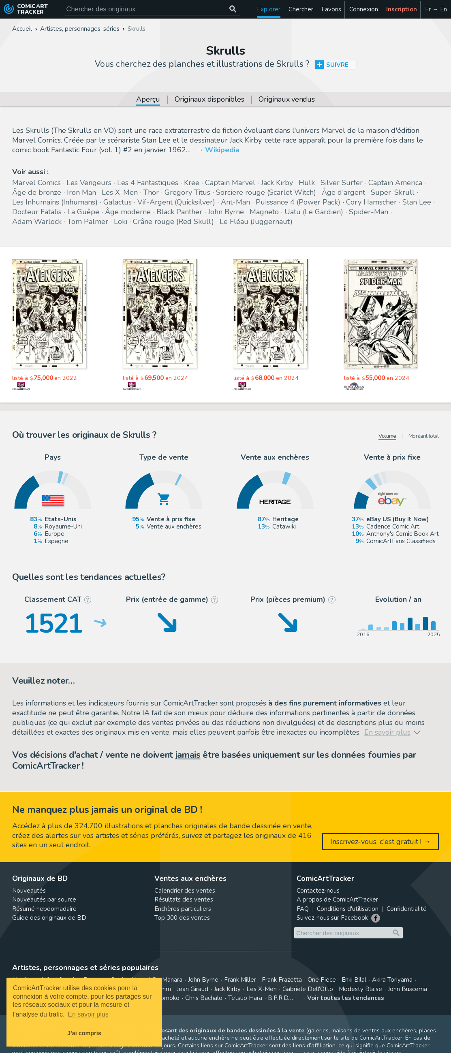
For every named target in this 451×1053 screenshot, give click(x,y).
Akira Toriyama (392, 980)
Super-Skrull (393, 192)
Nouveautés (29, 891)
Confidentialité (407, 909)
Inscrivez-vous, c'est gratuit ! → (380, 841)
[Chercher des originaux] (233, 9)
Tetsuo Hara (245, 998)
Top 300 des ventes (182, 918)
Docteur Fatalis (37, 212)
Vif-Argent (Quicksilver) (176, 202)
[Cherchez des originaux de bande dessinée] (152, 9)
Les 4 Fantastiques (147, 183)
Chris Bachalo (203, 998)
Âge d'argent (343, 192)
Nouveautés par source (44, 899)
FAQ (303, 909)
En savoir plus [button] (88, 1014)
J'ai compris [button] (84, 1033)
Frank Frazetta (282, 980)
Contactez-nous (318, 891)
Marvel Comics (36, 183)
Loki (120, 221)
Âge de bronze (36, 192)
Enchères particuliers (182, 909)
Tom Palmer (87, 221)
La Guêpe (83, 212)
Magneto (264, 212)
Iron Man (81, 192)
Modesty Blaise (360, 989)
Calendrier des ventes (184, 891)
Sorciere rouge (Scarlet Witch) (266, 192)
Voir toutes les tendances (345, 998)
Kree (191, 183)
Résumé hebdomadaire (44, 909)
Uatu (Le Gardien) (313, 212)
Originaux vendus (286, 100)
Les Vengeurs (88, 183)
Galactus (117, 202)
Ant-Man (235, 202)
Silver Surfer (342, 183)
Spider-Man (368, 212)
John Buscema (407, 989)
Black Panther (179, 212)
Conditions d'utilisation (347, 909)
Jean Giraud (192, 989)
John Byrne (226, 212)
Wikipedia (222, 150)
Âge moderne (128, 212)
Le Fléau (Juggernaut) (256, 221)
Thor (151, 192)
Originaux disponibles (209, 100)
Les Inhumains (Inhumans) (55, 202)
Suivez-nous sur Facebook (332, 918)
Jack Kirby (277, 183)
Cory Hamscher (371, 202)
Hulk (307, 183)
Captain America (395, 183)
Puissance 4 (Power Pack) (298, 202)
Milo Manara (165, 980)
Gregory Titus (187, 192)
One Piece (322, 980)
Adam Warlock (37, 221)
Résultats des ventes (183, 899)
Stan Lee (416, 202)
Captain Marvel (230, 183)
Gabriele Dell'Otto (307, 989)
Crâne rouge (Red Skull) (173, 221)
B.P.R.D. (278, 998)
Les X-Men (120, 192)
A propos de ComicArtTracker (337, 899)
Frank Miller (240, 980)
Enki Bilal (354, 980)
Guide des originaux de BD (49, 918)
